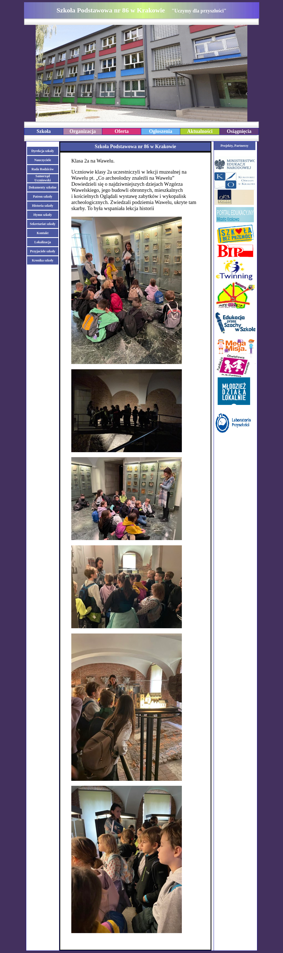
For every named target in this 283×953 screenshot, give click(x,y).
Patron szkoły (42, 196)
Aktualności (200, 131)
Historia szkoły (42, 206)
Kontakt (43, 233)
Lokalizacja (42, 242)
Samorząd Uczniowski (43, 178)
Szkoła (43, 131)
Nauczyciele (42, 160)
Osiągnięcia (239, 131)
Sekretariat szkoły (43, 224)
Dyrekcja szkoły (42, 151)
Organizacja (83, 131)
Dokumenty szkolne (43, 187)
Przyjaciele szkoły (42, 251)
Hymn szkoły (42, 215)
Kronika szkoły (42, 260)
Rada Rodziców (43, 169)
